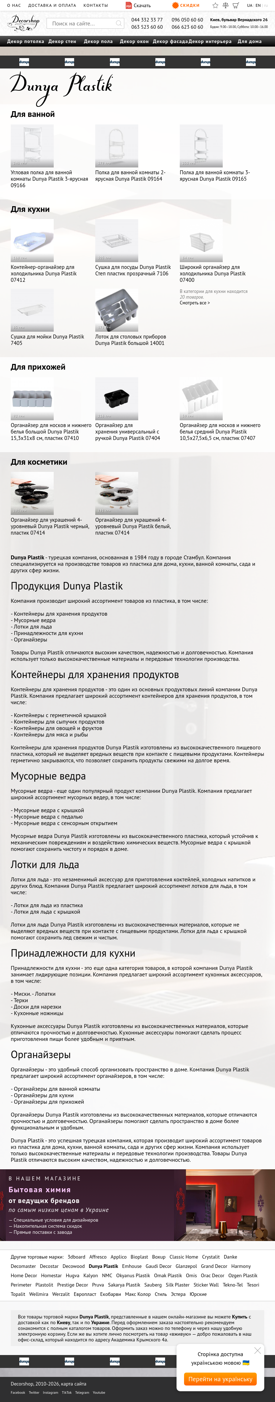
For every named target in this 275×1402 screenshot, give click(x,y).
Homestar (51, 1275)
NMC (107, 1275)
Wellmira (38, 1294)
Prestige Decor (72, 1285)
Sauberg (153, 1285)
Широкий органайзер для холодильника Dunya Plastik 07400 (212, 251)
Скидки (186, 5)
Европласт (85, 1294)
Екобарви (110, 1294)
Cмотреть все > (195, 303)
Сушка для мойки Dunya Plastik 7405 (47, 317)
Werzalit (61, 1294)
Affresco (97, 1257)
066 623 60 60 (187, 27)
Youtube (99, 1392)
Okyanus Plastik (133, 1275)
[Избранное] (215, 5)
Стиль (161, 1294)
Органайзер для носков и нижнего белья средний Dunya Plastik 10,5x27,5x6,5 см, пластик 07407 (220, 409)
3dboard (76, 1257)
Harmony (241, 1266)
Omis (191, 1275)
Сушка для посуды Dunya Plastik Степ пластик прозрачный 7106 (133, 248)
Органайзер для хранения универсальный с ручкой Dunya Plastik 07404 (127, 409)
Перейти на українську (220, 1379)
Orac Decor (212, 1275)
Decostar (49, 1266)
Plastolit (44, 1285)
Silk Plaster (178, 1285)
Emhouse (132, 1266)
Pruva (98, 1285)
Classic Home (184, 1257)
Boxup (159, 1257)
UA (249, 5)
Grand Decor (214, 1266)
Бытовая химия (40, 1189)
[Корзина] (236, 5)
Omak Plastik (168, 1275)
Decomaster (23, 1266)
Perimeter (21, 1285)
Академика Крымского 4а (139, 1339)
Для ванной (33, 113)
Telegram (82, 1392)
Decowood (74, 1266)
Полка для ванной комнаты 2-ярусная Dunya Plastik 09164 (130, 153)
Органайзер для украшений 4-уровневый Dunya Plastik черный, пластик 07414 (50, 504)
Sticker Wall (206, 1285)
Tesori (253, 1285)
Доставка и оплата (52, 5)
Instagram (50, 1392)
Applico (119, 1257)
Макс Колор (138, 1294)
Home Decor (24, 1275)
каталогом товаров (89, 1328)
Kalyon (90, 1275)
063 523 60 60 (147, 27)
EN (258, 5)
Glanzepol (186, 1266)
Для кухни (30, 208)
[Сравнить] (225, 5)
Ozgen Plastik (242, 1275)
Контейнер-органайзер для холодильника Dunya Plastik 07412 (43, 251)
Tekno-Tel (233, 1285)
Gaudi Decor (159, 1266)
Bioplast (139, 1257)
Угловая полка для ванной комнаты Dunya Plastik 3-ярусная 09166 (49, 156)
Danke (230, 1257)
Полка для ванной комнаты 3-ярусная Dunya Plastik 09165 (215, 153)
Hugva (72, 1275)
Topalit (18, 1294)
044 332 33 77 (147, 19)
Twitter (34, 1392)
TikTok (67, 1392)
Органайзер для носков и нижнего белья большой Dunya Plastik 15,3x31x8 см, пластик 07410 (51, 409)
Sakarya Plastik (124, 1285)
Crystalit (210, 1257)
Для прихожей (38, 366)
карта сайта (74, 1383)
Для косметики (39, 461)
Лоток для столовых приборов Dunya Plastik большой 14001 (130, 317)
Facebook (18, 1392)
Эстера (178, 1294)
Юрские (198, 1294)
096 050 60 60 (187, 19)
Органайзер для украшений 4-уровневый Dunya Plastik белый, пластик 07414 (132, 504)
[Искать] (119, 23)
